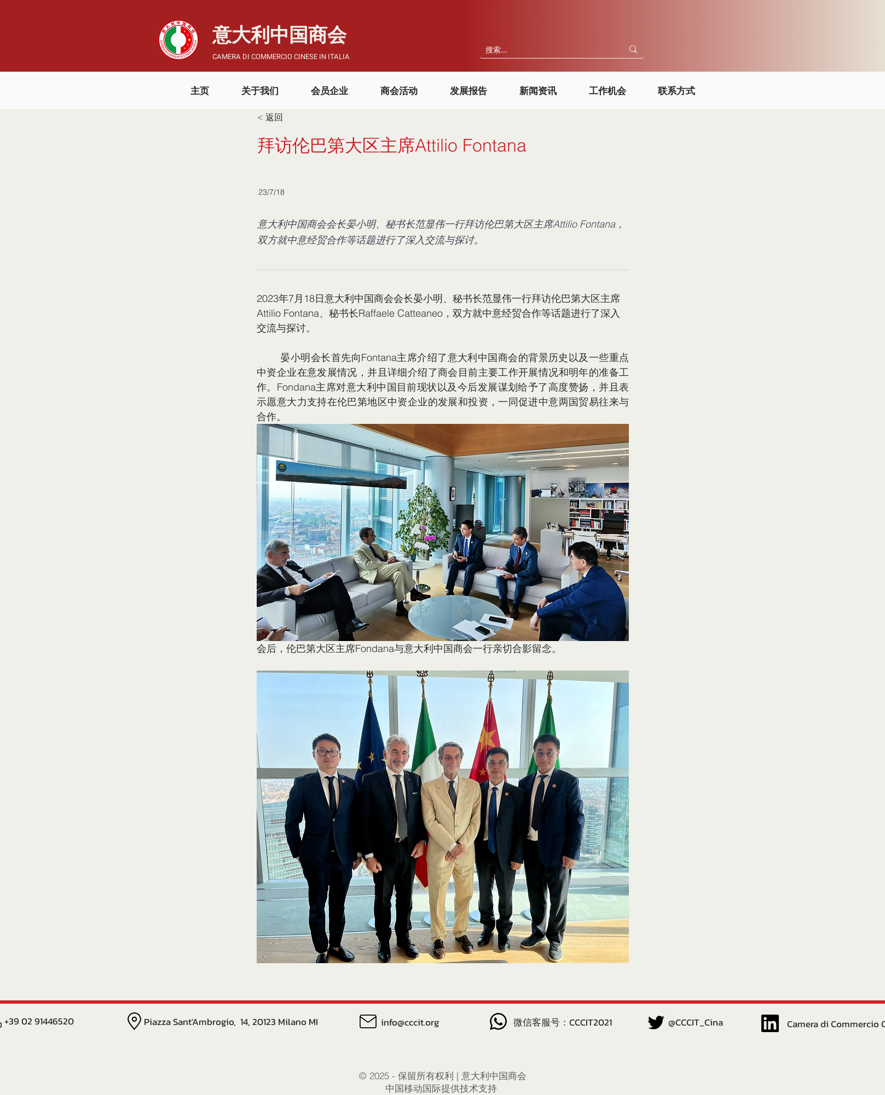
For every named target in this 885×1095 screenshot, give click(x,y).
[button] (260, 85)
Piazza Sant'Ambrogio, (192, 1022)
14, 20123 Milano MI (279, 1022)
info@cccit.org (410, 1022)
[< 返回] (293, 118)
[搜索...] (542, 50)
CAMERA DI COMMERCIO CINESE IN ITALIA (281, 56)
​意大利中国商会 (279, 35)
